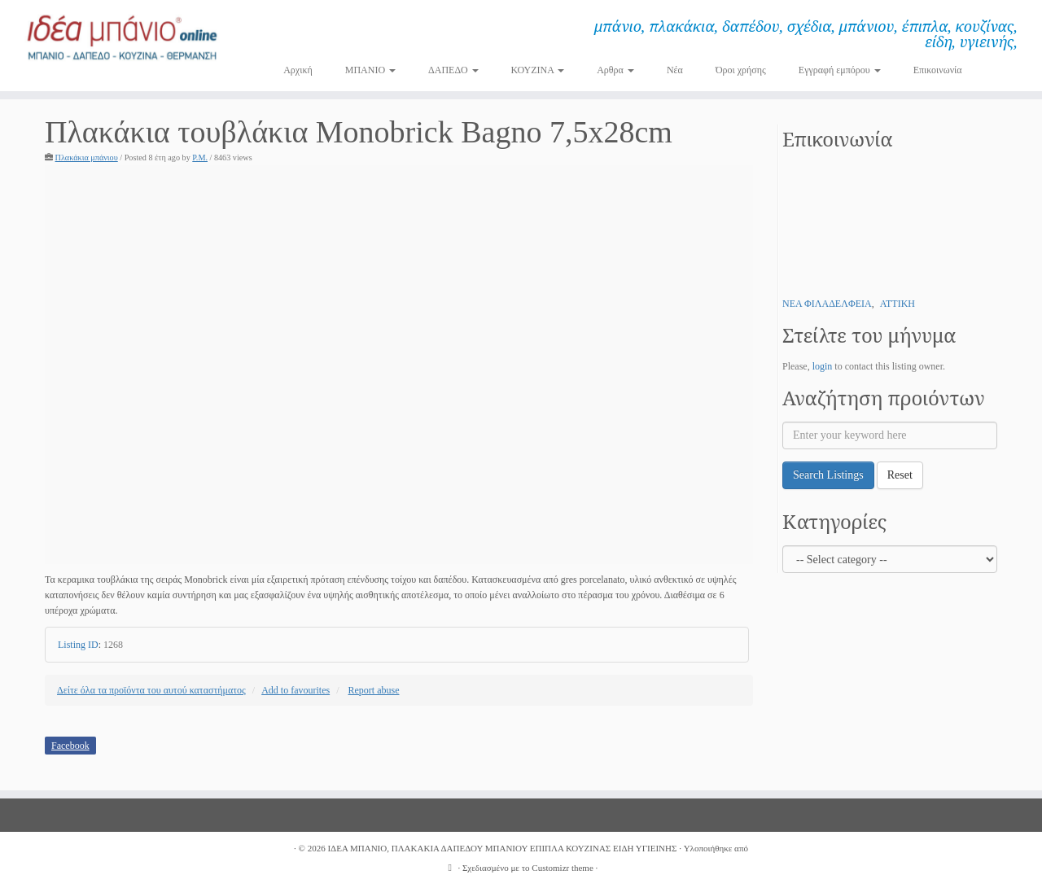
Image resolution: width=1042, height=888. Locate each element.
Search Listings (828, 475)
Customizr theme (562, 868)
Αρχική (298, 70)
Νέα (675, 70)
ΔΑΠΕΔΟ (453, 70)
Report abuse (374, 690)
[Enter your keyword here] (889, 435)
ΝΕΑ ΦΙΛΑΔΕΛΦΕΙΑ (827, 303)
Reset (900, 475)
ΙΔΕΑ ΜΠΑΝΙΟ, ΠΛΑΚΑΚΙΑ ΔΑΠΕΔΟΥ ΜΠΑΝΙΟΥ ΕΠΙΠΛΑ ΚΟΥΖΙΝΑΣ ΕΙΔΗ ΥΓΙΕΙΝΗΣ (501, 848)
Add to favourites (295, 690)
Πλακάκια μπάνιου (86, 157)
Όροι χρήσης (741, 70)
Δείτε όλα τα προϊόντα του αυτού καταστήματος (151, 690)
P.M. (200, 157)
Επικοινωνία (937, 70)
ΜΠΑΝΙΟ (370, 70)
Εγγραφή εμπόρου (840, 70)
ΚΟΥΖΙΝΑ (538, 70)
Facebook (70, 745)
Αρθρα (615, 70)
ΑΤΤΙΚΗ (897, 303)
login (822, 366)
